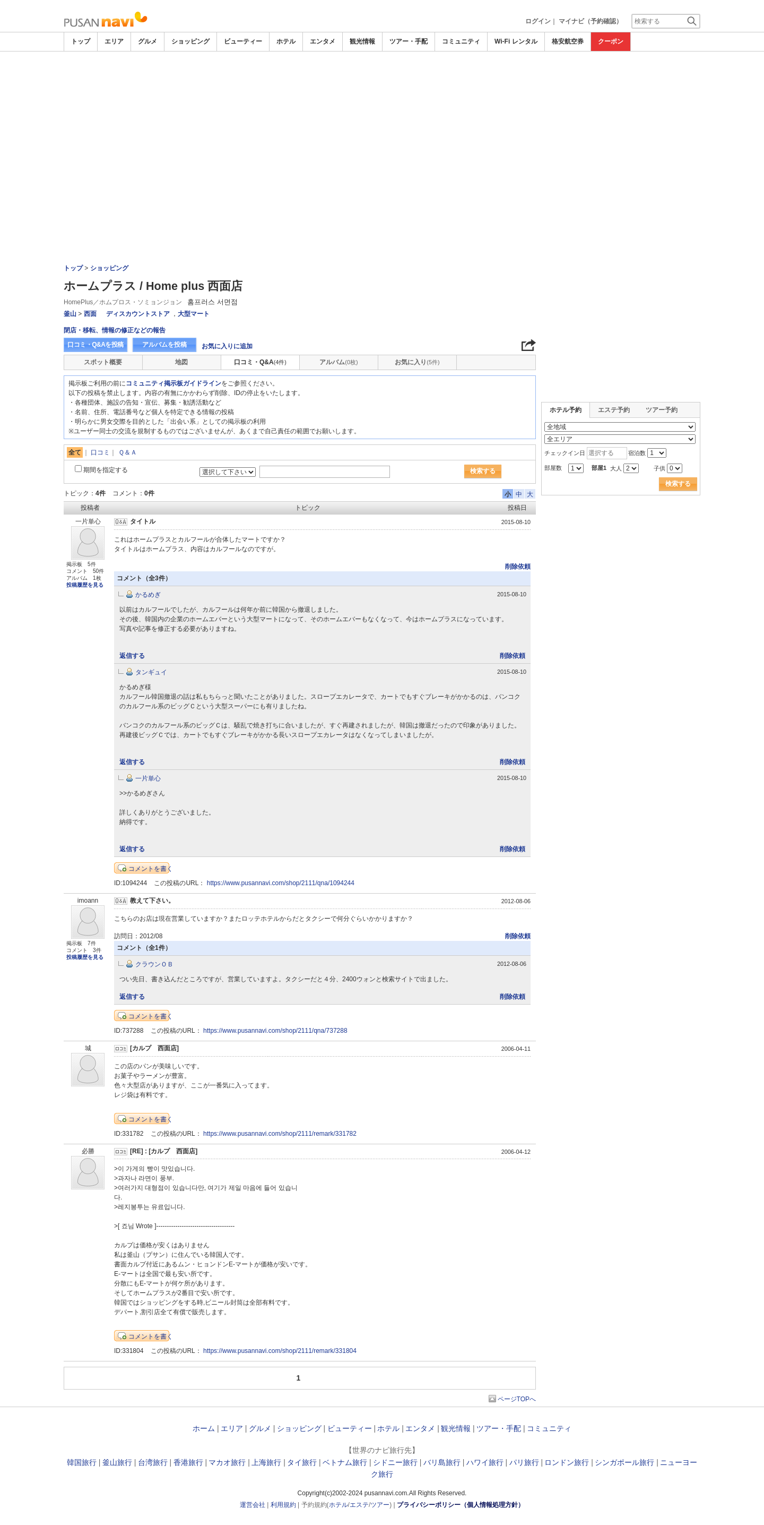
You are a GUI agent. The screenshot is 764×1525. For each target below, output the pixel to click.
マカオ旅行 (227, 1462)
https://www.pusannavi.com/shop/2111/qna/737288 (275, 1030)
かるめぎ (148, 594)
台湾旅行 (153, 1462)
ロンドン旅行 (566, 1462)
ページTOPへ (517, 1399)
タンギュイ (151, 672)
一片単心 (148, 778)
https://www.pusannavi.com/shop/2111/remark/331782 (280, 1133)
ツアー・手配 (408, 41)
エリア (114, 41)
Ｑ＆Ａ (127, 452)
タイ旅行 (302, 1462)
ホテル (286, 41)
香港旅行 (188, 1462)
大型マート (194, 314)
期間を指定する (105, 470)
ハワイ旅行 (484, 1462)
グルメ (147, 41)
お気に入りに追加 (227, 346)
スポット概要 (103, 362)
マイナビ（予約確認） (590, 21)
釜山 (70, 314)
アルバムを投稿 (164, 344)
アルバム (338, 362)
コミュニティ (461, 41)
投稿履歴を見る (84, 585)
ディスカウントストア (138, 314)
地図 (181, 362)
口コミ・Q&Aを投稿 (95, 344)
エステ (359, 1505)
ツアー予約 (662, 410)
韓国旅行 (82, 1462)
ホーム (204, 1428)
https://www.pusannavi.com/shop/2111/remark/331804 (280, 1351)
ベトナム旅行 (345, 1462)
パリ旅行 (524, 1462)
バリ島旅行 (442, 1462)
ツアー (379, 1505)
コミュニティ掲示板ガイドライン (173, 383)
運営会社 (252, 1505)
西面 (90, 314)
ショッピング (190, 41)
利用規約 (283, 1505)
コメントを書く (150, 868)
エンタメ (322, 41)
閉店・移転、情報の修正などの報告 (115, 330)
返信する (132, 655)
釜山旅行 (117, 1462)
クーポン (610, 41)
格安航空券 (568, 41)
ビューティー (243, 41)
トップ (80, 41)
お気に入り (417, 362)
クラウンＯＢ (154, 964)
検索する (483, 471)
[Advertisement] (382, 131)
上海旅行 (266, 1462)
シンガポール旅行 (624, 1462)
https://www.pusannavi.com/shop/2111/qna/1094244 (280, 883)
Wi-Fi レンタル (515, 41)
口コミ (100, 452)
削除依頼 (518, 566)
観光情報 (362, 41)
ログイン (538, 21)
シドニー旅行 (395, 1462)
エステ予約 (614, 410)
